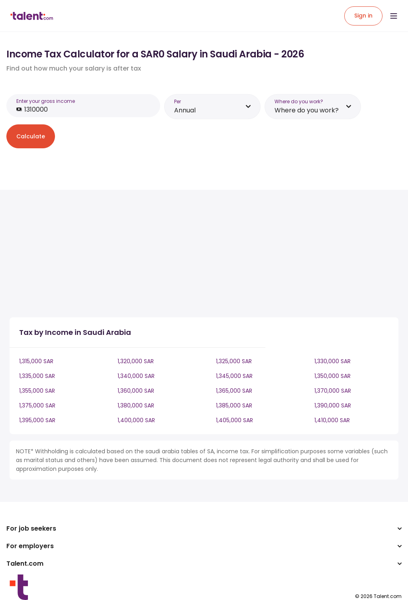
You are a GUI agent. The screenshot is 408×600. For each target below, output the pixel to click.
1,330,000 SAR (332, 361)
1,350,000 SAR (332, 376)
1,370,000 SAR (332, 391)
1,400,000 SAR (136, 420)
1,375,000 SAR (37, 405)
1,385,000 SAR (234, 405)
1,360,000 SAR (136, 391)
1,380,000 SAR (136, 405)
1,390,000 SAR (332, 405)
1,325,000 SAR (234, 361)
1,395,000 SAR (37, 420)
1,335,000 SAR (37, 376)
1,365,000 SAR (234, 391)
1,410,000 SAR (332, 420)
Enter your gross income (45, 101)
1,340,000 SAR (136, 376)
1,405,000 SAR (234, 420)
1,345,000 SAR (234, 376)
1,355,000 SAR (37, 391)
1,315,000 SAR (36, 361)
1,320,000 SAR (136, 361)
